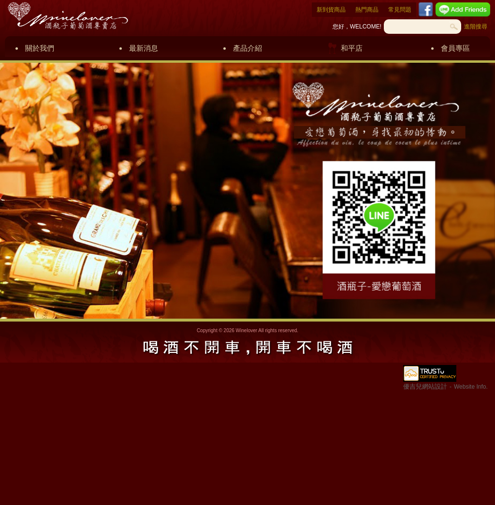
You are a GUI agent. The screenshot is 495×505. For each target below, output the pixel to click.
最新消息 (143, 48)
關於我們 (39, 48)
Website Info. (471, 386)
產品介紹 (247, 48)
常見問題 (399, 9)
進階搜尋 (475, 26)
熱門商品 (367, 9)
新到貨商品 (331, 9)
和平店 (352, 48)
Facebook (426, 9)
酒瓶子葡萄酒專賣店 (68, 15)
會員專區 (455, 48)
